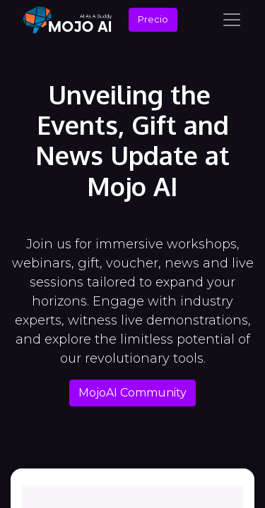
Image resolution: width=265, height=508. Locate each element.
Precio (153, 19)
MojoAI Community (132, 392)
